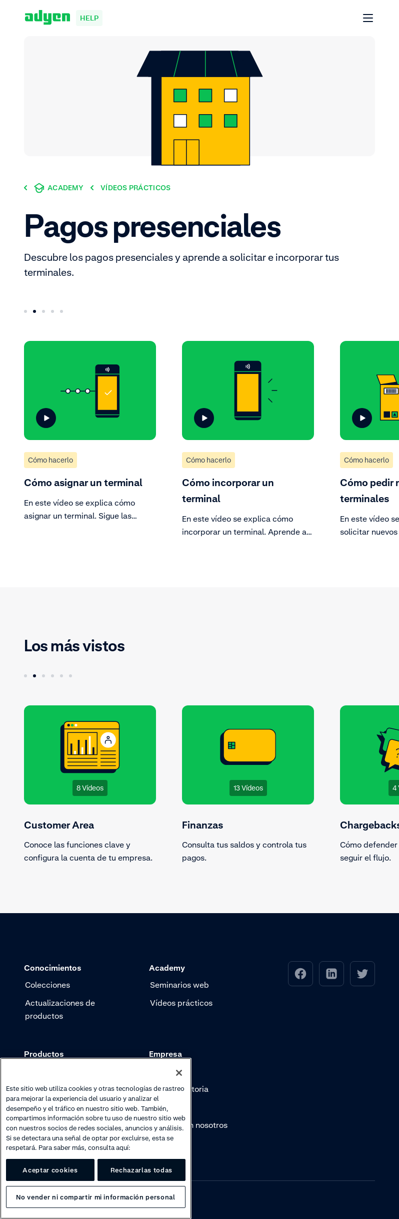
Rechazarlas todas (141, 1170)
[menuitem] (300, 973)
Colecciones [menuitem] (47, 985)
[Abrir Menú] (368, 18)
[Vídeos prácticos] (136, 187)
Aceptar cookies (50, 1170)
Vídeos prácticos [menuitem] (181, 1003)
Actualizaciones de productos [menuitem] (60, 1009)
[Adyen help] (64, 18)
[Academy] (58, 187)
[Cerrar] (179, 1073)
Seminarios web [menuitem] (179, 985)
